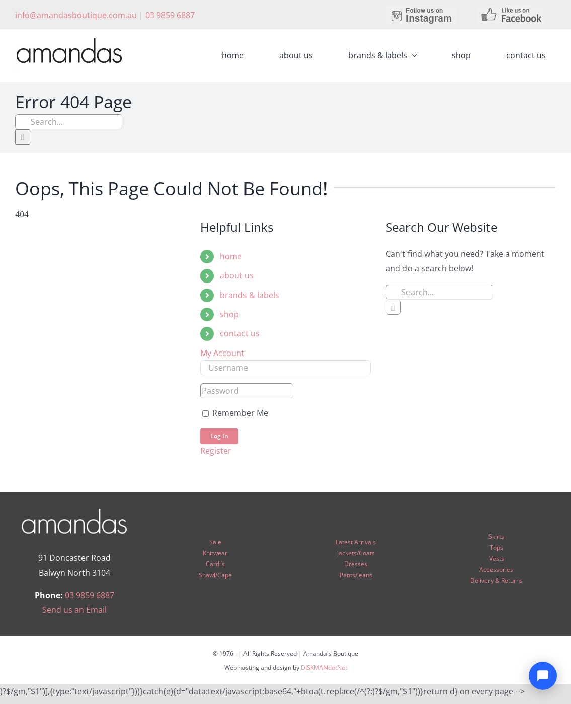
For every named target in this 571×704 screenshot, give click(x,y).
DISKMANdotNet (324, 667)
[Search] (22, 137)
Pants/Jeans (356, 575)
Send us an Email (74, 609)
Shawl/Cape (215, 575)
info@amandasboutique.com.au (76, 15)
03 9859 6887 (170, 15)
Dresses (355, 563)
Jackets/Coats (356, 553)
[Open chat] (543, 676)
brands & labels (249, 295)
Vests (496, 558)
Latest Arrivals (356, 542)
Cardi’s (215, 563)
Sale (215, 542)
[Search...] (68, 121)
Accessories (496, 569)
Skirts (496, 536)
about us (237, 275)
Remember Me (235, 412)
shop (229, 314)
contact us (240, 333)
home (231, 256)
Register (215, 450)
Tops (496, 547)
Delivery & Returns (496, 580)
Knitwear (215, 553)
